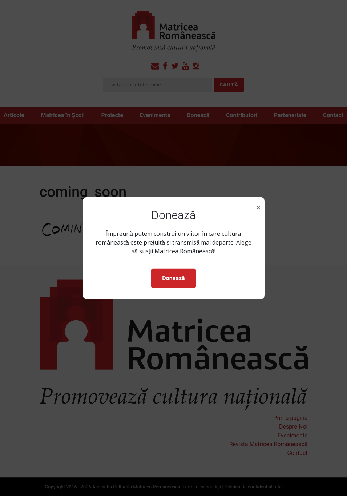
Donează (173, 278)
